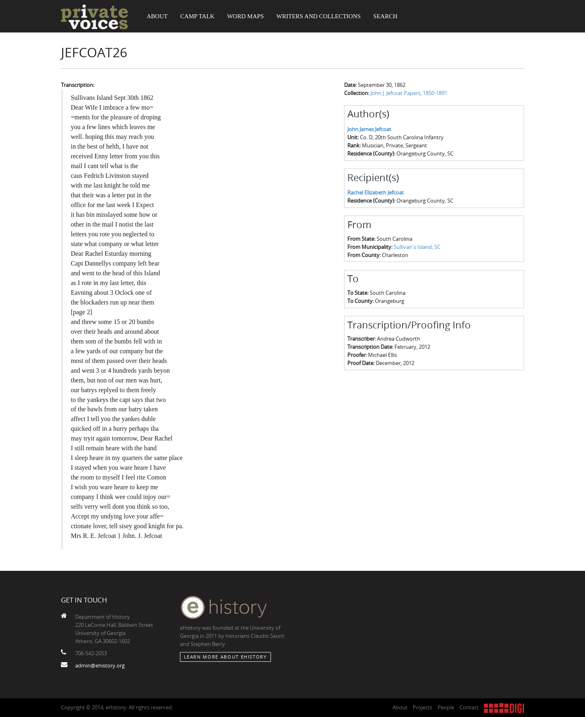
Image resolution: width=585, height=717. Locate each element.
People (446, 707)
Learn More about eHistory (225, 657)
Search (385, 16)
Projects (422, 707)
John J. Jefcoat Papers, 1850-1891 (408, 93)
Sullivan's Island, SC (417, 247)
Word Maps (245, 16)
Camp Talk (197, 16)
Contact (469, 707)
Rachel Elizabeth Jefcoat (375, 192)
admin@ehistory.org (100, 665)
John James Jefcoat (369, 129)
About (157, 16)
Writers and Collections (318, 16)
